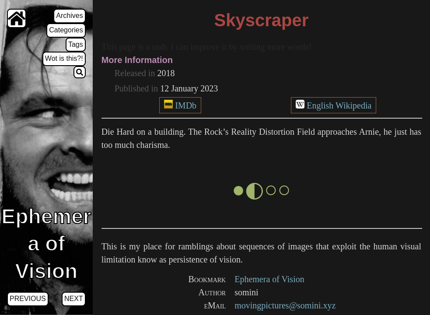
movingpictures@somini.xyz (285, 305)
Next (73, 298)
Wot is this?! (64, 58)
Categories (66, 30)
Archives (69, 15)
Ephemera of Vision (269, 279)
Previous (28, 298)
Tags (75, 44)
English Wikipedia (339, 105)
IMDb (185, 105)
